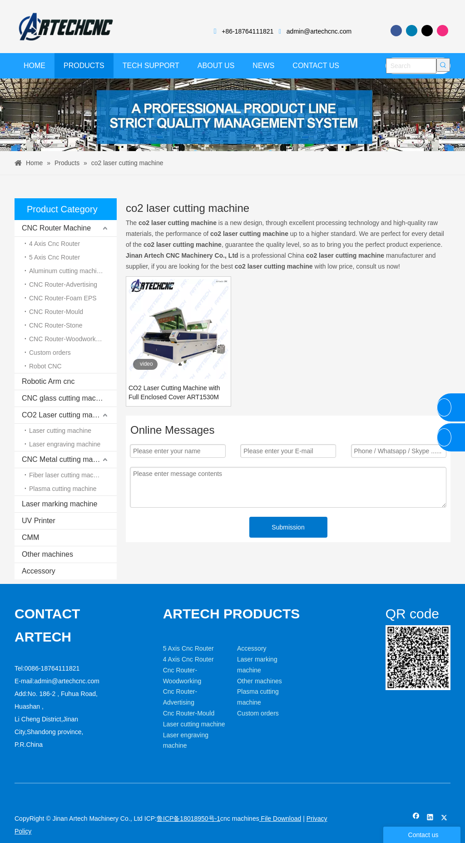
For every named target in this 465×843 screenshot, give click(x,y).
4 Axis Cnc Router (54, 243)
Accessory (38, 571)
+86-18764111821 (247, 31)
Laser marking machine (59, 504)
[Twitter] (427, 30)
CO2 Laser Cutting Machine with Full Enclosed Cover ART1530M (174, 392)
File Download (280, 818)
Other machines (47, 554)
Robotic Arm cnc (48, 381)
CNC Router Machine (56, 228)
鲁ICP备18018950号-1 (188, 818)
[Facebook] (396, 30)
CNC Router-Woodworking (66, 339)
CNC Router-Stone (56, 325)
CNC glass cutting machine (65, 398)
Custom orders (50, 352)
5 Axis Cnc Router (54, 257)
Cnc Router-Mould (189, 713)
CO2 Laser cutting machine (66, 415)
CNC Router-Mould (56, 311)
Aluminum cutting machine (66, 270)
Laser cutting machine (60, 430)
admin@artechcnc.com (319, 31)
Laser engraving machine (64, 444)
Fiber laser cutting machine (67, 475)
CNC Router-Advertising (63, 284)
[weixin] (393, 632)
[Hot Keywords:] (443, 65)
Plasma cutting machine (63, 488)
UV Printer (38, 520)
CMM (30, 537)
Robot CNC (45, 366)
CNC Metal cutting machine (66, 459)
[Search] (411, 66)
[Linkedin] (411, 30)
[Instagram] (442, 30)
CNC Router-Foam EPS (63, 298)
